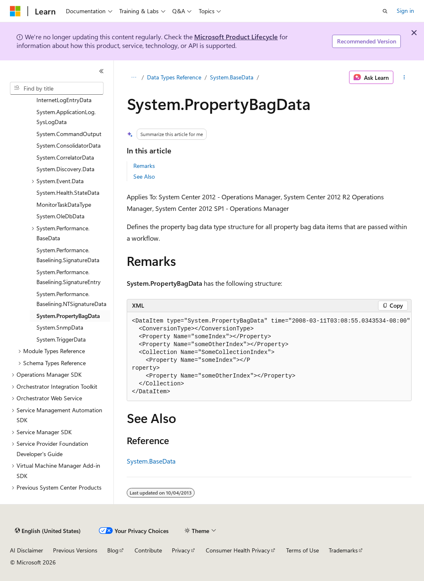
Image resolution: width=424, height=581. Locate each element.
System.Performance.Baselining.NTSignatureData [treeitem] (71, 299)
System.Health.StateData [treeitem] (67, 192)
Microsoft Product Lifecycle (236, 36)
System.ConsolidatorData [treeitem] (68, 145)
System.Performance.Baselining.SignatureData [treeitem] (67, 255)
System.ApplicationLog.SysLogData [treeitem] (66, 117)
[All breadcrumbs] (134, 77)
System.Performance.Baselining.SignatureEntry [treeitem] (68, 277)
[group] (269, 356)
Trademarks (343, 550)
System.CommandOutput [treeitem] (68, 134)
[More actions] (404, 77)
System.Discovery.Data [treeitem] (65, 169)
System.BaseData (231, 77)
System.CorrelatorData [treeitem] (65, 157)
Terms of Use (302, 550)
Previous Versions (75, 550)
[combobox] (57, 88)
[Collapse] (101, 71)
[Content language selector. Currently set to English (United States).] (48, 531)
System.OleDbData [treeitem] (60, 216)
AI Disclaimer (26, 550)
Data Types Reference (174, 77)
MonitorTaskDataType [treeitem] (63, 204)
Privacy (181, 550)
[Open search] (385, 11)
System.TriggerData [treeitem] (61, 339)
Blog (112, 550)
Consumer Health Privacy (238, 550)
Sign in (405, 10)
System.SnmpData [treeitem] (59, 327)
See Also (144, 176)
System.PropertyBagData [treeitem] (68, 316)
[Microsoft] (15, 11)
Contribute (148, 550)
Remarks (144, 166)
